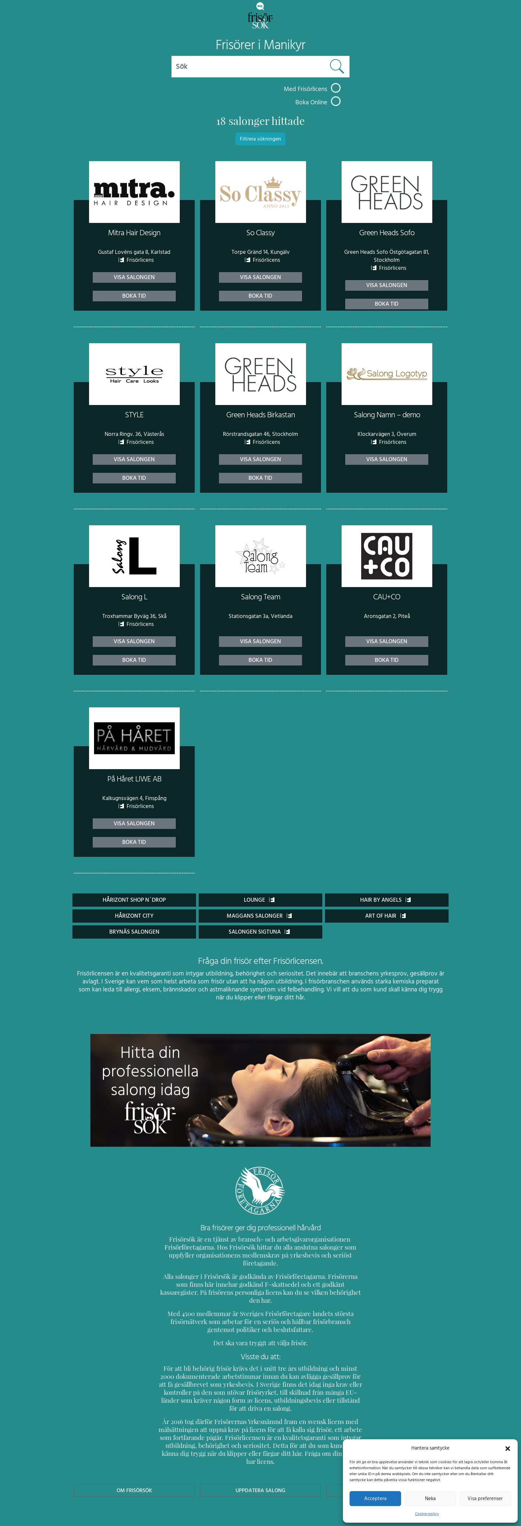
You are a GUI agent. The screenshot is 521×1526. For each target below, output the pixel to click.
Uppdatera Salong (260, 1458)
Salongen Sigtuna (259, 932)
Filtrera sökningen (260, 139)
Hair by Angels (385, 900)
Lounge (259, 900)
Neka (430, 1498)
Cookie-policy (427, 1513)
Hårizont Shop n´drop (134, 900)
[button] (507, 1448)
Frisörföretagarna (182, 1247)
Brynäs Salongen (134, 932)
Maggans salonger (259, 916)
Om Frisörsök (134, 1458)
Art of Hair (385, 916)
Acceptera (375, 1498)
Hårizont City (134, 916)
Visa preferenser (485, 1498)
